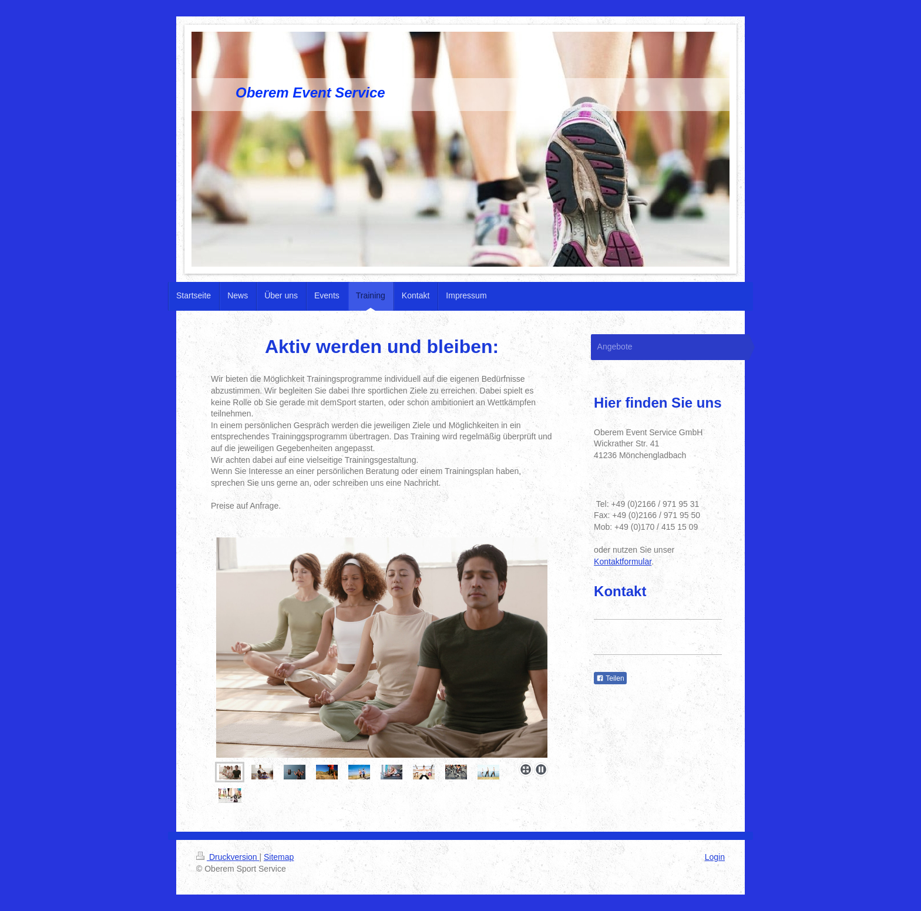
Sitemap (279, 857)
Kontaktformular (622, 561)
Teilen (610, 678)
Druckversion (227, 857)
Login (715, 857)
